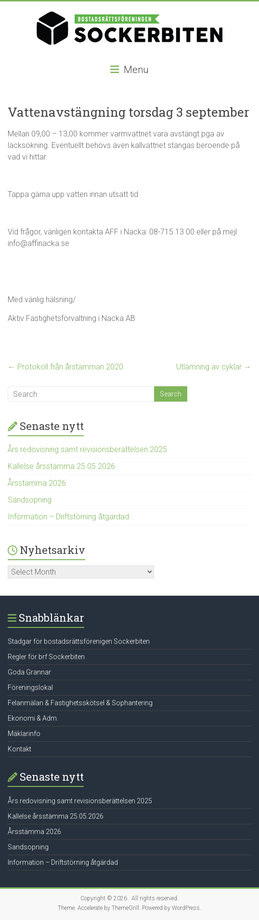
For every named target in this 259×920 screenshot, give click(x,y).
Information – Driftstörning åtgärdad (68, 516)
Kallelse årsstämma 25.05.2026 (61, 466)
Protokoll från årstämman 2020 (65, 366)
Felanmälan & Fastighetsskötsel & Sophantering (80, 703)
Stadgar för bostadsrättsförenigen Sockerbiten (79, 641)
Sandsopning (30, 499)
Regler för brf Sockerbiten (46, 657)
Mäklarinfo (24, 733)
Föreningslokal (30, 687)
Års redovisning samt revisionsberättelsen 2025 (87, 449)
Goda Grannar (29, 672)
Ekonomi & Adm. (33, 718)
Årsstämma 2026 (37, 483)
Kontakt (19, 749)
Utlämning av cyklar (213, 366)
